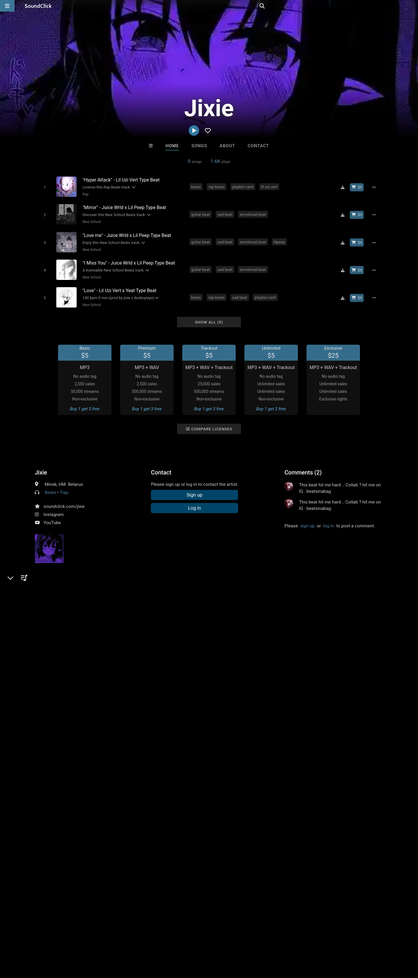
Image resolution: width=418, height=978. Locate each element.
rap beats (217, 186)
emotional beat (254, 213)
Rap (84, 194)
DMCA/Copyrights (108, 943)
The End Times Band (281, 816)
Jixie (41, 466)
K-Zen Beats (233, 816)
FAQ (24, 943)
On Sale (227, 848)
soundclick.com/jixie (64, 500)
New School (90, 220)
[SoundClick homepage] (38, 6)
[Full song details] (376, 187)
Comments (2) (303, 466)
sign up (307, 519)
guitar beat (201, 213)
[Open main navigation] (7, 6)
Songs (199, 145)
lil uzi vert (270, 186)
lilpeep (280, 239)
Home (172, 145)
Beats (50, 486)
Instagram (54, 508)
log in (328, 519)
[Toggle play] (43, 187)
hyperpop (153, 603)
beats (197, 186)
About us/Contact (51, 943)
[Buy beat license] (359, 187)
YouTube (52, 516)
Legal (156, 943)
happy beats (104, 603)
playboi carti (243, 186)
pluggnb (176, 603)
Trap (64, 486)
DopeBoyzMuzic (185, 816)
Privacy (138, 943)
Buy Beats (190, 848)
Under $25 (263, 848)
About (227, 145)
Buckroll (137, 816)
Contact (258, 145)
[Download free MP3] (344, 187)
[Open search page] (412, 6)
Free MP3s (154, 848)
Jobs (79, 943)
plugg (81, 603)
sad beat (225, 213)
